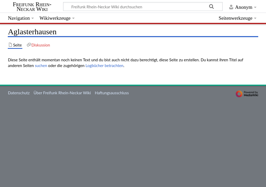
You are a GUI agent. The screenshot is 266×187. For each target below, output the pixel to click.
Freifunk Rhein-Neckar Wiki (32, 6)
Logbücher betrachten (104, 65)
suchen (41, 65)
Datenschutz (19, 92)
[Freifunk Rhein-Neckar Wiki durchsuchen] (142, 6)
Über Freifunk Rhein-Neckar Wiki (62, 92)
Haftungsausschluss (112, 92)
